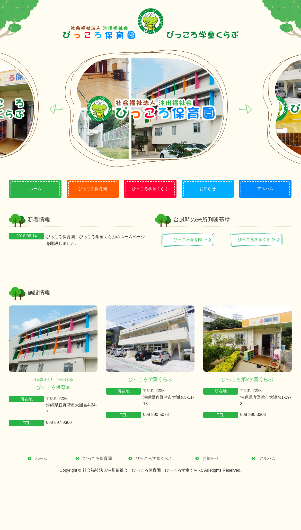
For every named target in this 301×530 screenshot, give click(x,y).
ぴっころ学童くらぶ (258, 239)
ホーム (41, 458)
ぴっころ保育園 (189, 239)
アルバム (267, 458)
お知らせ (210, 458)
